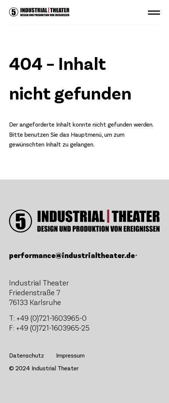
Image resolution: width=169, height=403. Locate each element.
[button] (154, 12)
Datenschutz (26, 355)
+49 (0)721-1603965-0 (52, 317)
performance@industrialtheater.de (72, 255)
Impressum (70, 355)
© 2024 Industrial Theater (44, 367)
